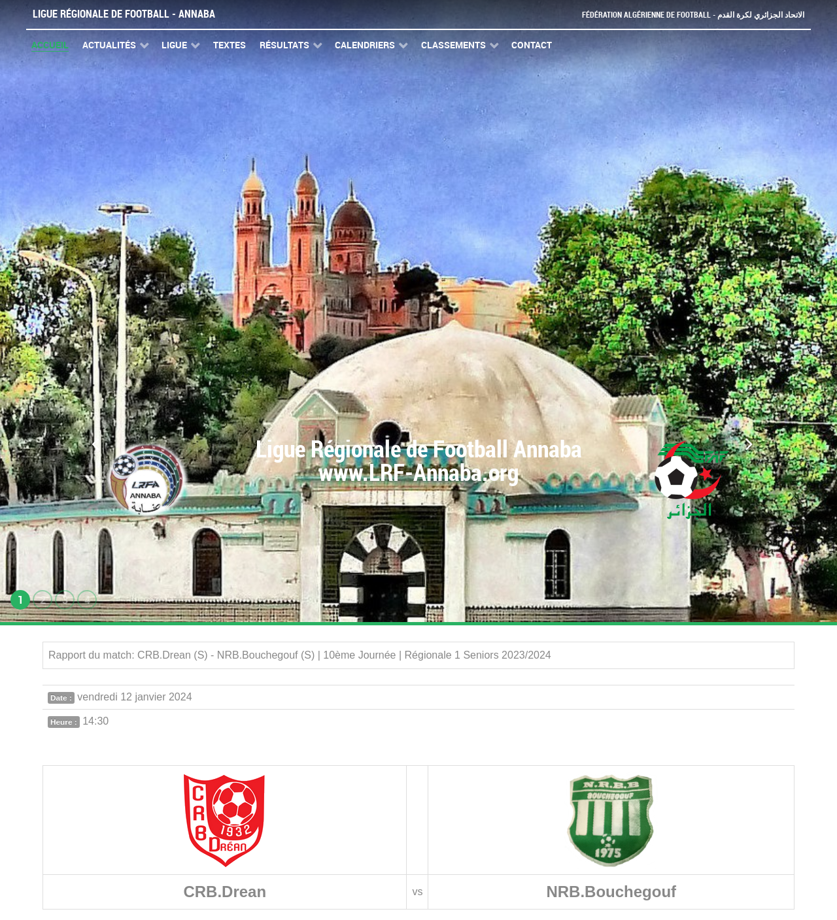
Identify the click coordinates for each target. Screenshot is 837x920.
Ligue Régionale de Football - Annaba (124, 14)
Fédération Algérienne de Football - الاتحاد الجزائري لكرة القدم (688, 15)
